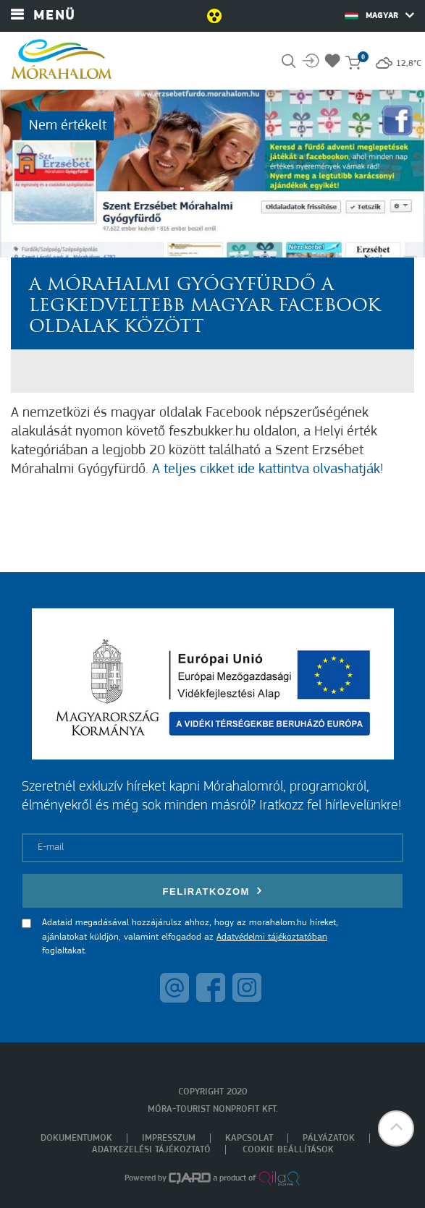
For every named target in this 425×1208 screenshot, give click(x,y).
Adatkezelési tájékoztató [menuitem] (151, 1149)
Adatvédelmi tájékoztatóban (271, 937)
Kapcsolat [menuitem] (249, 1138)
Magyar (379, 15)
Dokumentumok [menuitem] (76, 1138)
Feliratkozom (213, 891)
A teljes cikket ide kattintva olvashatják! (267, 469)
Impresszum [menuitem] (168, 1138)
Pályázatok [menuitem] (329, 1138)
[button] (396, 1128)
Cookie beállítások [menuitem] (288, 1149)
